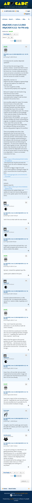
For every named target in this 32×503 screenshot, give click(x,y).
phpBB (11, 499)
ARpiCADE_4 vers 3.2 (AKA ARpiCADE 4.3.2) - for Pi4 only (15, 26)
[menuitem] (17, 11)
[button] (21, 41)
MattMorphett (7, 435)
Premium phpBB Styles (21, 493)
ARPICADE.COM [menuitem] (10, 11)
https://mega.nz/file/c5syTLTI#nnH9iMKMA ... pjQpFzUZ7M (15, 187)
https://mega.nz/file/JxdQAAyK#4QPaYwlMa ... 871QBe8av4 (16, 160)
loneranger (6, 410)
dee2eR (11, 31)
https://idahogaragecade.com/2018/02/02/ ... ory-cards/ (15, 175)
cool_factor (6, 205)
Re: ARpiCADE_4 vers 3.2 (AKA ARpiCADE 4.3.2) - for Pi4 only (16, 213)
